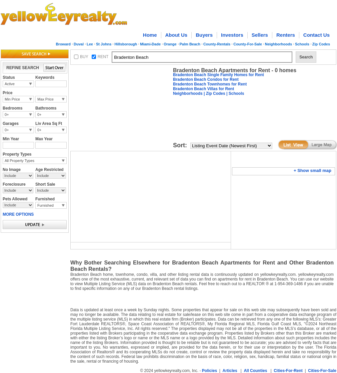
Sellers (260, 35)
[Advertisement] (98, 88)
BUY (84, 56)
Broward (63, 44)
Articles (230, 370)
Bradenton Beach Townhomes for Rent (210, 84)
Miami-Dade (150, 44)
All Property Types (19, 161)
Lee (90, 44)
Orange (170, 44)
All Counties (255, 370)
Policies (209, 370)
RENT (103, 56)
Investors (232, 35)
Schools (302, 44)
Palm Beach (190, 44)
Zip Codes (321, 44)
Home (150, 35)
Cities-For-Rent (288, 370)
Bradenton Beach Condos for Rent (206, 79)
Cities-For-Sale (322, 370)
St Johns (103, 44)
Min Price (12, 99)
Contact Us (316, 35)
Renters (285, 35)
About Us (176, 35)
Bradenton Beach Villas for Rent (203, 88)
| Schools (234, 93)
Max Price (45, 99)
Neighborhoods (278, 44)
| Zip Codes (214, 93)
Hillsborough (125, 44)
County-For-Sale (247, 44)
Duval (79, 44)
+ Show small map (312, 170)
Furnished (45, 205)
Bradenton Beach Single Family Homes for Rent (218, 74)
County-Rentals (216, 44)
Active (10, 84)
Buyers (204, 35)
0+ (7, 115)
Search (306, 57)
